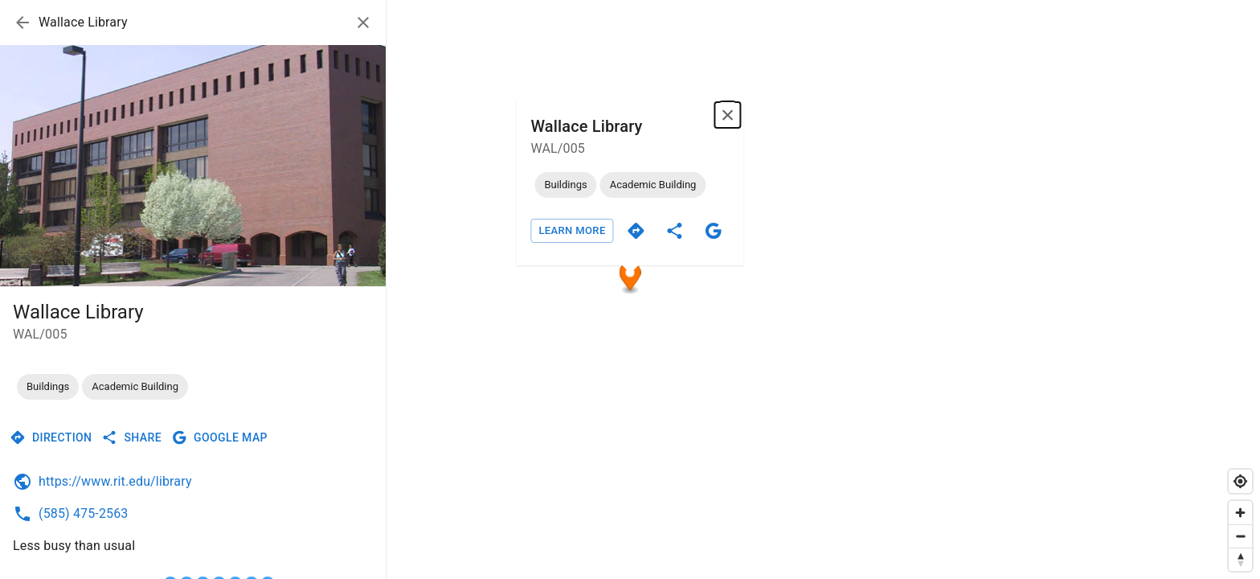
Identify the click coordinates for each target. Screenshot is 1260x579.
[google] (714, 231)
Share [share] (131, 437)
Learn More (571, 230)
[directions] (636, 231)
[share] (675, 231)
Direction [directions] (51, 437)
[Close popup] (728, 115)
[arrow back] (22, 22)
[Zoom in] (1240, 512)
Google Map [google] (219, 437)
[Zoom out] (1240, 536)
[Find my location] (1240, 481)
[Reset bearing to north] (1240, 559)
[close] (363, 22)
